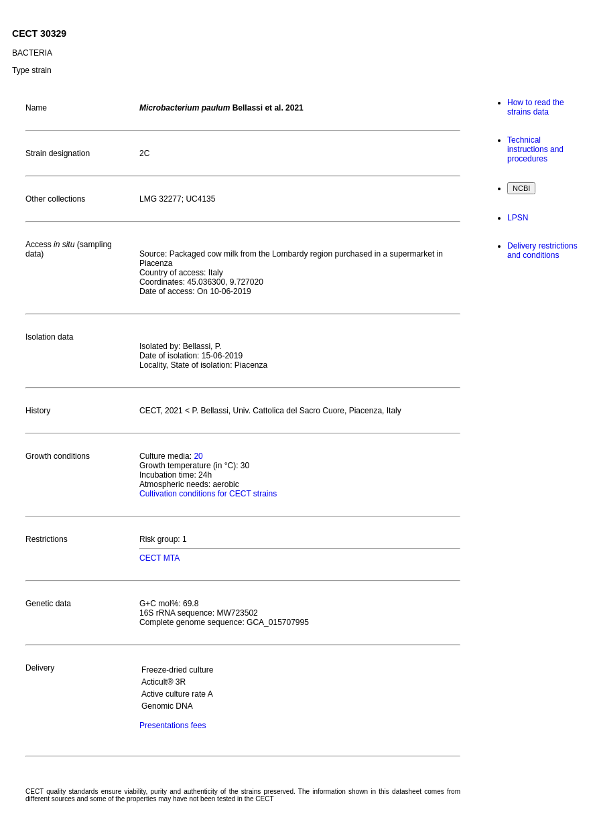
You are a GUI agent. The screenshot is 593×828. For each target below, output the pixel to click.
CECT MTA (159, 558)
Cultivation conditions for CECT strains (208, 493)
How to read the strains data (535, 107)
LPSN (517, 217)
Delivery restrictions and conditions (542, 250)
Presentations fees (172, 725)
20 (198, 456)
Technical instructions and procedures (535, 149)
